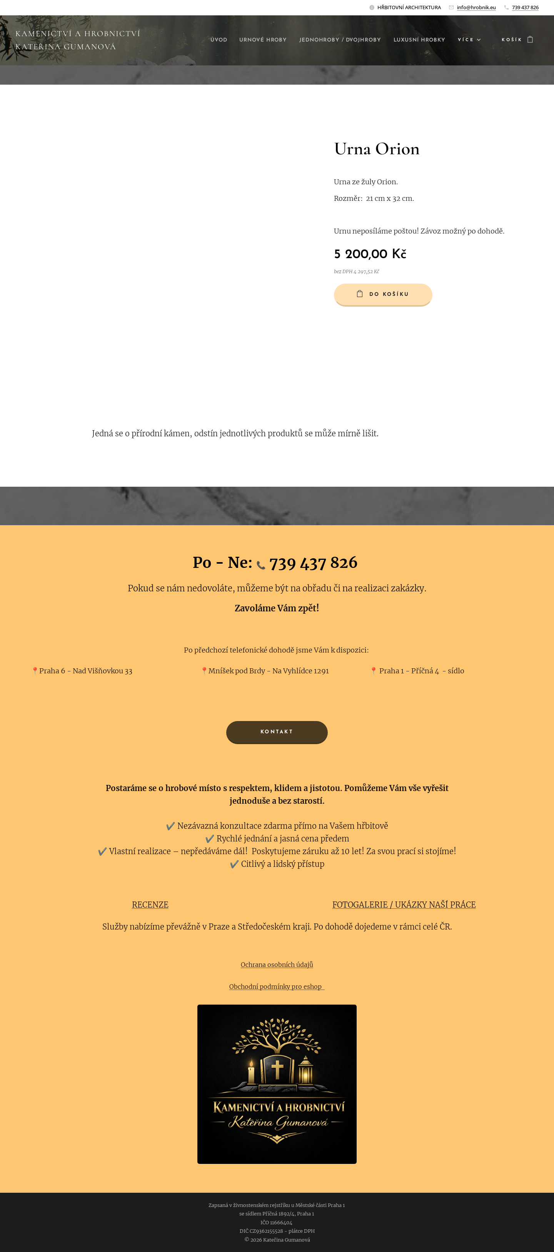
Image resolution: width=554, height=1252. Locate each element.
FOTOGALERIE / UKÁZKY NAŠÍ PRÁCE (404, 905)
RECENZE (150, 905)
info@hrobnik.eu (476, 7)
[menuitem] (265, 40)
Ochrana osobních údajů (277, 964)
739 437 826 (525, 7)
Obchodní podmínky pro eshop (277, 986)
